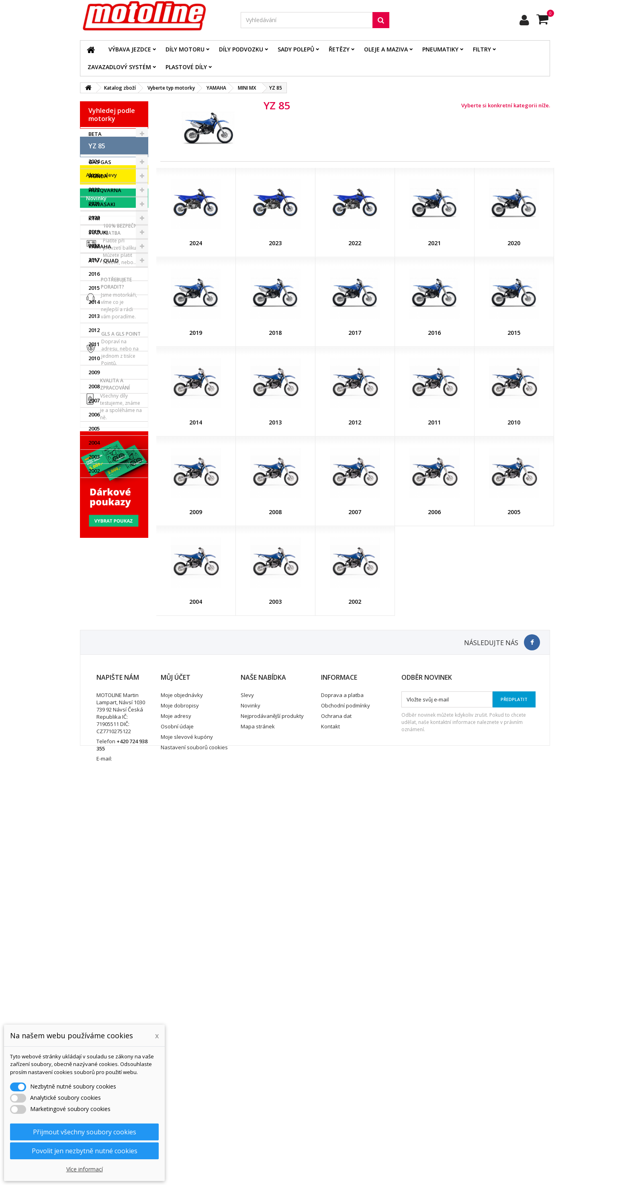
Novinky (96, 658)
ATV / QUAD (103, 260)
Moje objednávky (182, 1079)
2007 (94, 539)
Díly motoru (185, 49)
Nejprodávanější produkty (272, 1100)
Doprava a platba (342, 1079)
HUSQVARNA (104, 190)
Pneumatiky (440, 49)
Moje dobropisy (180, 1090)
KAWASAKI (101, 204)
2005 (94, 568)
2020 (94, 357)
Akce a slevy (101, 635)
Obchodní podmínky (345, 1090)
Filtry (482, 49)
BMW (94, 148)
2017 (94, 399)
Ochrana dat (336, 1100)
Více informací (84, 1169)
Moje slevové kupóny (187, 1121)
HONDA (98, 176)
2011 (94, 483)
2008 (94, 525)
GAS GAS (99, 162)
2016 (94, 413)
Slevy (247, 1079)
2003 (94, 596)
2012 (94, 469)
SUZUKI (98, 232)
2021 (94, 342)
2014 (94, 441)
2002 (94, 610)
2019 (94, 371)
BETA (95, 133)
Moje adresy (176, 1100)
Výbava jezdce (129, 49)
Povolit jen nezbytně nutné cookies (84, 1150)
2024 (94, 300)
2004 (94, 582)
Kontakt (330, 1111)
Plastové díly (186, 67)
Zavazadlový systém (119, 67)
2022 (94, 328)
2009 (94, 511)
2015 (94, 427)
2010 (94, 497)
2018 (94, 385)
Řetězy (339, 49)
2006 (94, 554)
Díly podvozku (241, 49)
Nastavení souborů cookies (194, 1132)
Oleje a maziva (386, 49)
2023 (94, 314)
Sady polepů (296, 49)
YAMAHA (99, 246)
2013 (94, 455)
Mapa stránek (258, 1111)
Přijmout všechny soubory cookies (84, 1132)
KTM (94, 218)
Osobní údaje (177, 1111)
